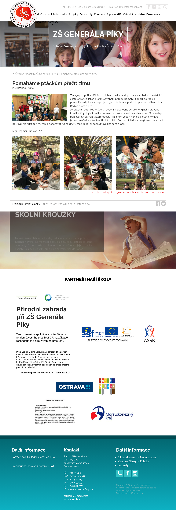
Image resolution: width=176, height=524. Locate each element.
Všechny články (127, 475)
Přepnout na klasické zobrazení (32, 480)
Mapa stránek (148, 471)
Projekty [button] (74, 15)
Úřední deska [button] (59, 15)
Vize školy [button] (86, 15)
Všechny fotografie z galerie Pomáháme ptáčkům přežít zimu (128, 203)
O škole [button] (45, 15)
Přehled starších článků (26, 215)
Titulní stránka (126, 471)
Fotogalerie (39, 22)
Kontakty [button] (53, 23)
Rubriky (144, 475)
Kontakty (123, 479)
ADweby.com (137, 507)
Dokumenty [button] (153, 15)
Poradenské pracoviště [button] (107, 15)
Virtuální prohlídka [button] (134, 15)
